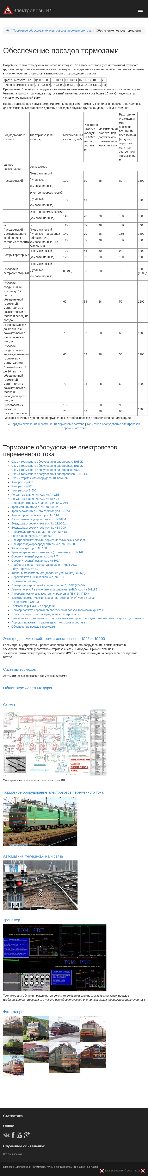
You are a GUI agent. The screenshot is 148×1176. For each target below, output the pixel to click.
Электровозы (22, 1166)
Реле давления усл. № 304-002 (32, 535)
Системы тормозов (19, 669)
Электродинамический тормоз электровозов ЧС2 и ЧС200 (54, 639)
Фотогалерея (14, 1012)
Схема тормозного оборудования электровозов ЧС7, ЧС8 (49, 474)
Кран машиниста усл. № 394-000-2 (34, 507)
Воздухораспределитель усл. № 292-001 (38, 523)
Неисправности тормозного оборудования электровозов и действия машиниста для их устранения (77, 618)
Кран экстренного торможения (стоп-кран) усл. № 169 (47, 552)
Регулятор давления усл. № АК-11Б (35, 494)
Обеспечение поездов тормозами (33, 626)
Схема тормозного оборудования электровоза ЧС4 (45, 469)
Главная (8, 1166)
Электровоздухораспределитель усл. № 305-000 (43, 544)
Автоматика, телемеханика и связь (33, 856)
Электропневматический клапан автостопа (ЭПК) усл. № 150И (53, 597)
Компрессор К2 (21, 486)
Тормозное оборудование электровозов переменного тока (52, 30)
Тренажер (11, 920)
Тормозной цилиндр (24, 581)
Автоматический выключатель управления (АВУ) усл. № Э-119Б (54, 589)
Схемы (9, 705)
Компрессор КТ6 (22, 482)
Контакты (92, 1166)
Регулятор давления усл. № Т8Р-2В (35, 498)
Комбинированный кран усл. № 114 (35, 515)
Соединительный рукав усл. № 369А (35, 560)
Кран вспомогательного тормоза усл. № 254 (40, 511)
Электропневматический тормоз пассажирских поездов (48, 540)
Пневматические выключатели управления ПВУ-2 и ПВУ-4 (50, 593)
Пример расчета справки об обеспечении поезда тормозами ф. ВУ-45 (58, 610)
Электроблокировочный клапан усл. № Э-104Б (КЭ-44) (48, 585)
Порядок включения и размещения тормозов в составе (47, 424)
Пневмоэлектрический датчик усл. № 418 (39, 531)
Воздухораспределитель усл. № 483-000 (38, 527)
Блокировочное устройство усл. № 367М (38, 519)
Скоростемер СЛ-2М (25, 601)
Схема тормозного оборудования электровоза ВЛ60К (47, 465)
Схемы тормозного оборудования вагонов (39, 478)
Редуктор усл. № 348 (25, 568)
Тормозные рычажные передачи (33, 606)
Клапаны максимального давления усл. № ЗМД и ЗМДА (48, 573)
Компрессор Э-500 (23, 490)
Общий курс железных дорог (28, 688)
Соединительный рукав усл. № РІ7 (34, 556)
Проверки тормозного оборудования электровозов (45, 614)
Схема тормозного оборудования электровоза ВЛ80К (47, 461)
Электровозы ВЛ (28, 11)
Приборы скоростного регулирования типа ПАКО (44, 564)
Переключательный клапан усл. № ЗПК (37, 577)
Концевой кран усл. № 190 (29, 548)
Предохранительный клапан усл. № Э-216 (39, 502)
